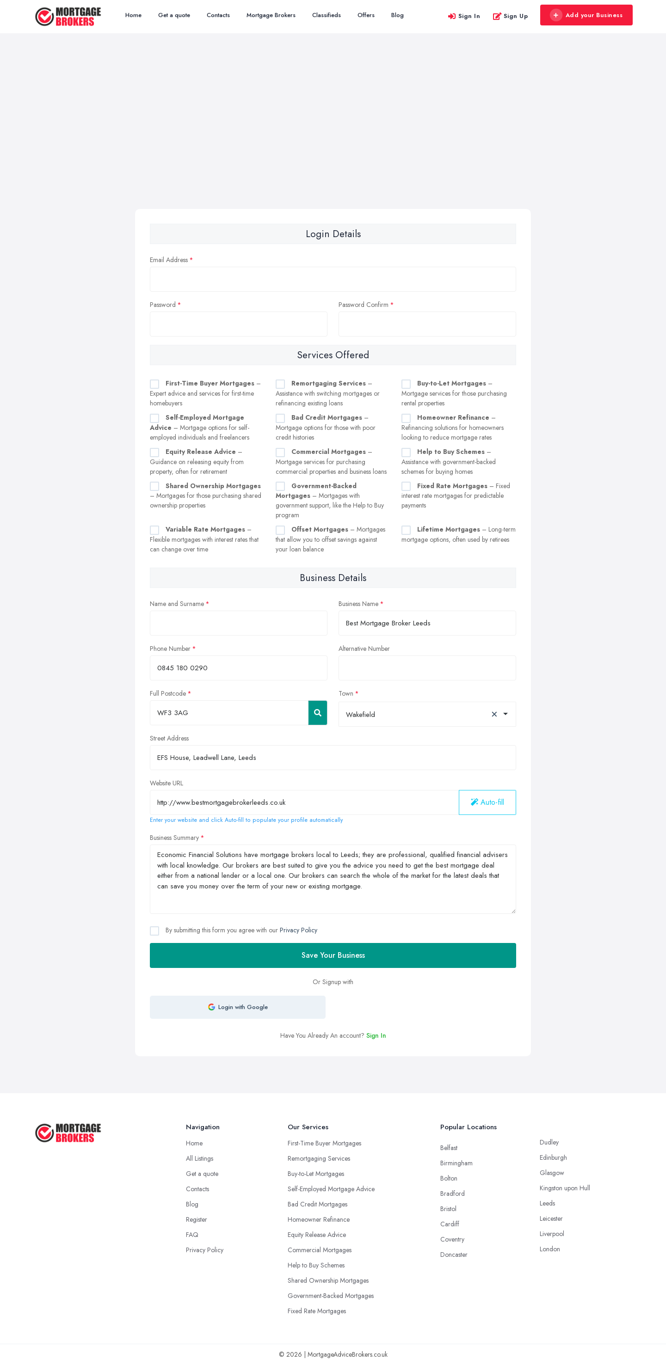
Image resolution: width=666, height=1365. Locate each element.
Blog (397, 15)
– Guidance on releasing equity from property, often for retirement (197, 461)
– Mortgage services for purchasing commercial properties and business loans (331, 461)
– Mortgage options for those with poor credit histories (326, 427)
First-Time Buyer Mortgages (324, 1143)
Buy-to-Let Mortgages (316, 1173)
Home (133, 15)
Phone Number (170, 648)
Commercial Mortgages (320, 1250)
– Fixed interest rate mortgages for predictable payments (455, 495)
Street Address (169, 738)
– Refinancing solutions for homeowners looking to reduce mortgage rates (452, 427)
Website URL (166, 783)
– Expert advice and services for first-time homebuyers (205, 393)
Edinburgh (553, 1157)
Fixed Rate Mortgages (317, 1311)
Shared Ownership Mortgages (328, 1280)
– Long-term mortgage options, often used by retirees (458, 534)
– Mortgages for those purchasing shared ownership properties (205, 495)
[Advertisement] (333, 139)
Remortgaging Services (319, 1158)
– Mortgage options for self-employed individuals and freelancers (199, 427)
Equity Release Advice (317, 1234)
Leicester (551, 1218)
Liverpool (552, 1233)
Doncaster (454, 1254)
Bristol (448, 1208)
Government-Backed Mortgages (331, 1295)
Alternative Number (364, 648)
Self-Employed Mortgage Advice (331, 1189)
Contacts (218, 15)
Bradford (452, 1193)
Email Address (169, 259)
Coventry (452, 1239)
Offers (366, 15)
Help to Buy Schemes (316, 1265)
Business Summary (174, 837)
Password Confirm (363, 304)
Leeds (547, 1203)
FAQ (192, 1234)
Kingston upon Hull (565, 1188)
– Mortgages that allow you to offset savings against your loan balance (330, 539)
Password (163, 304)
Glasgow (552, 1172)
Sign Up (510, 16)
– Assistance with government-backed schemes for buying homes (448, 461)
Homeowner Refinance (319, 1219)
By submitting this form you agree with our (240, 930)
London (550, 1249)
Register (196, 1219)
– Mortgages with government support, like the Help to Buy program (330, 500)
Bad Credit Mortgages (317, 1204)
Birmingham (456, 1163)
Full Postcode (168, 693)
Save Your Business (333, 955)
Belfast (448, 1147)
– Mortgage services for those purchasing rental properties (454, 393)
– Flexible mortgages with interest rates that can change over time (204, 539)
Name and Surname (177, 603)
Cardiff (449, 1224)
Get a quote (174, 15)
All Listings (199, 1158)
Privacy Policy (298, 930)
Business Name (358, 603)
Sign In (464, 16)
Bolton (448, 1178)
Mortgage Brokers (271, 15)
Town (346, 693)
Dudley (549, 1142)
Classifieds (326, 15)
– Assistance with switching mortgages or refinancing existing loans (328, 393)
